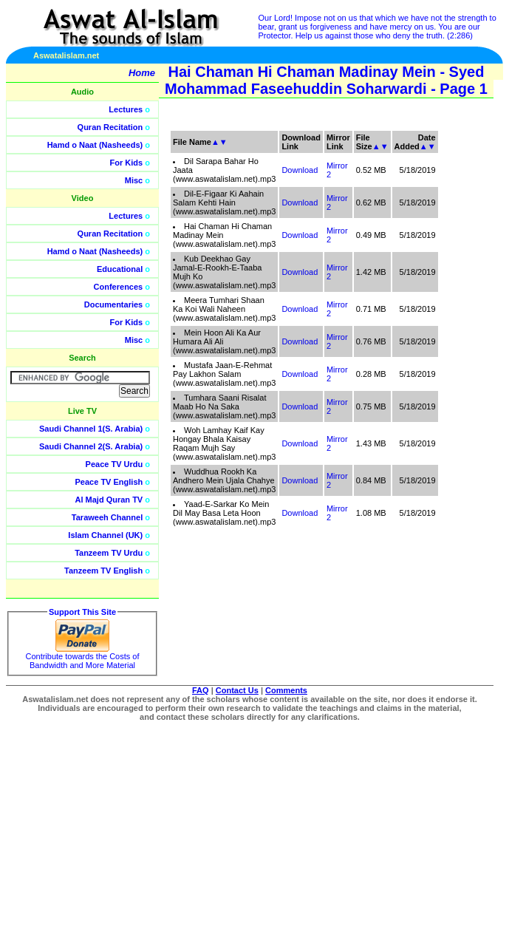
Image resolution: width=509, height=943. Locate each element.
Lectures (126, 109)
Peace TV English (109, 481)
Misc (134, 180)
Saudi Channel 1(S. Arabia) (91, 428)
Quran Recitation (110, 127)
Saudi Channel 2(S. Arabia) (91, 446)
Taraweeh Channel (107, 517)
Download (299, 170)
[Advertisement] (439, 332)
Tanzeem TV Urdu (109, 552)
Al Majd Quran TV (109, 499)
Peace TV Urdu (114, 464)
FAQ (200, 690)
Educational (120, 269)
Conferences (118, 286)
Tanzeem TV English (103, 570)
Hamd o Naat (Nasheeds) (95, 144)
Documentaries (113, 304)
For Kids (126, 162)
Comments (286, 690)
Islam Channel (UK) (105, 535)
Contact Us (237, 690)
